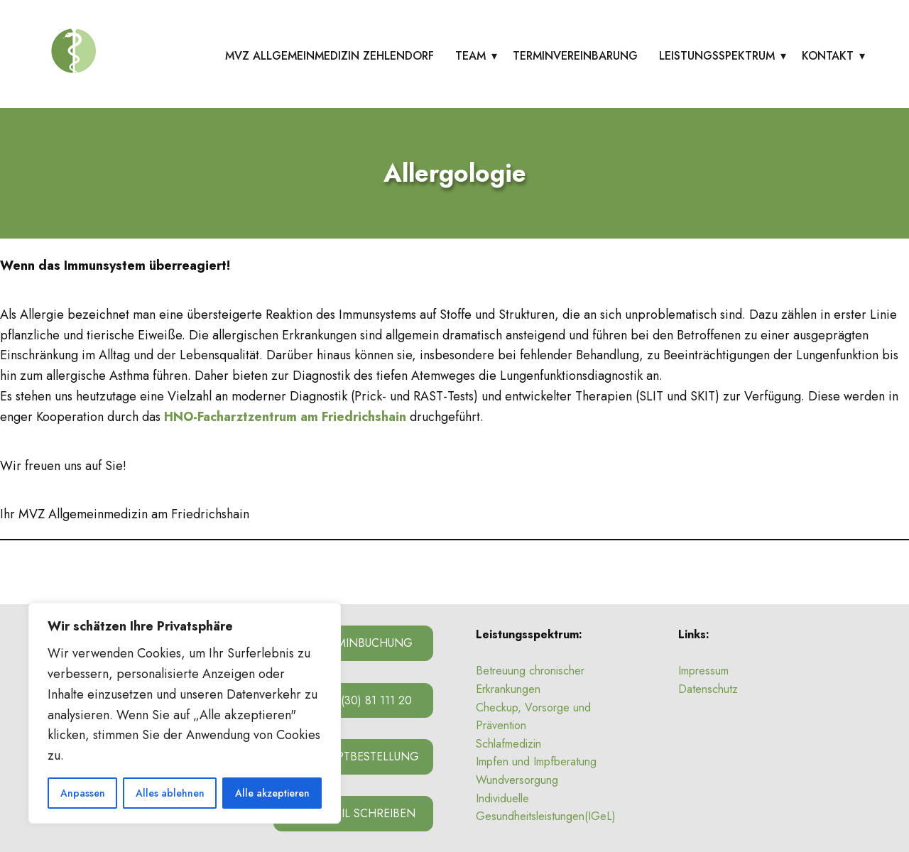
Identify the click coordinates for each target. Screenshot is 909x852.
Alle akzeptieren (272, 793)
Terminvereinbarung (575, 56)
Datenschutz (708, 689)
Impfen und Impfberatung (536, 761)
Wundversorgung (517, 780)
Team (470, 56)
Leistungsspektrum (717, 56)
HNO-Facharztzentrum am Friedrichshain (285, 417)
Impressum (703, 670)
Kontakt (828, 56)
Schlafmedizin (508, 744)
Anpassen (82, 793)
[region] (184, 713)
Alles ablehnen (170, 793)
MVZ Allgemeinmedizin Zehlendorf (329, 56)
